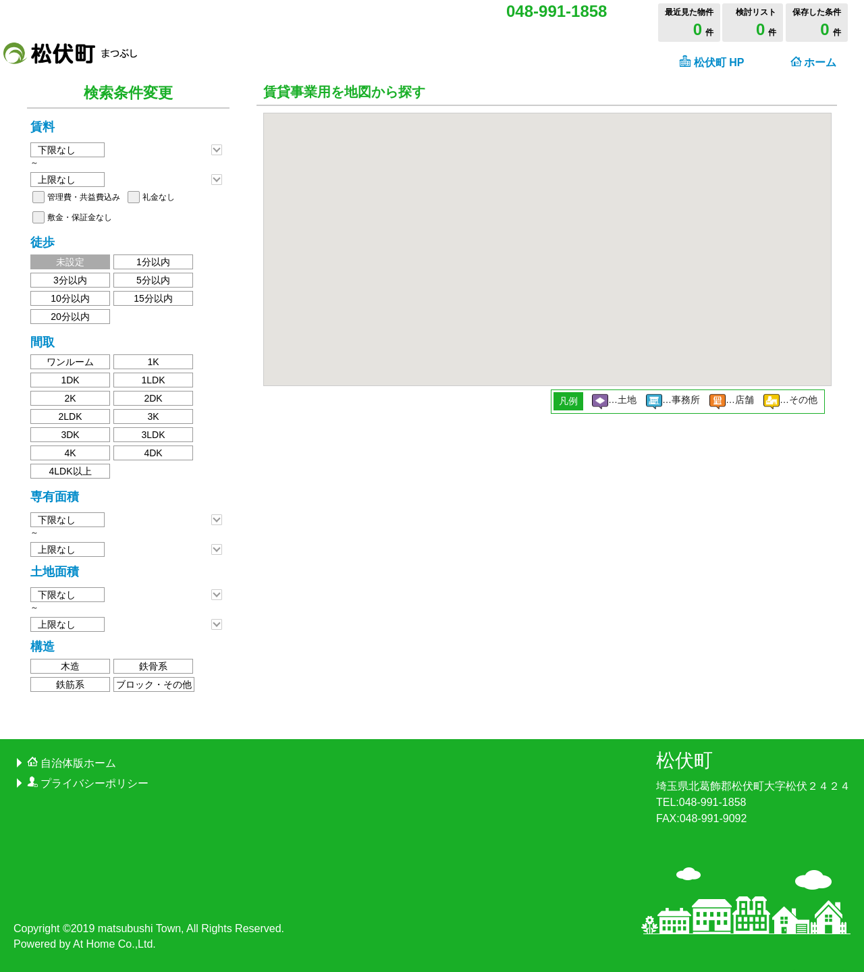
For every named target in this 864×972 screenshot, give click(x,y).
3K (153, 416)
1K (153, 361)
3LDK (153, 434)
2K (70, 398)
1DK (70, 380)
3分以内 (70, 280)
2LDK (70, 416)
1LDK (153, 380)
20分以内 (70, 316)
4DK (153, 453)
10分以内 (70, 298)
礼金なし (158, 197)
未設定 (70, 261)
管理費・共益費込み (83, 197)
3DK (70, 434)
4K (70, 453)
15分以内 (153, 298)
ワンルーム (70, 361)
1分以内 (153, 261)
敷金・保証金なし (79, 217)
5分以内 (153, 280)
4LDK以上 (70, 471)
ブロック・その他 (154, 684)
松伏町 (684, 760)
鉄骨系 (153, 666)
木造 (70, 666)
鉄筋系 (70, 684)
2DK (153, 398)
